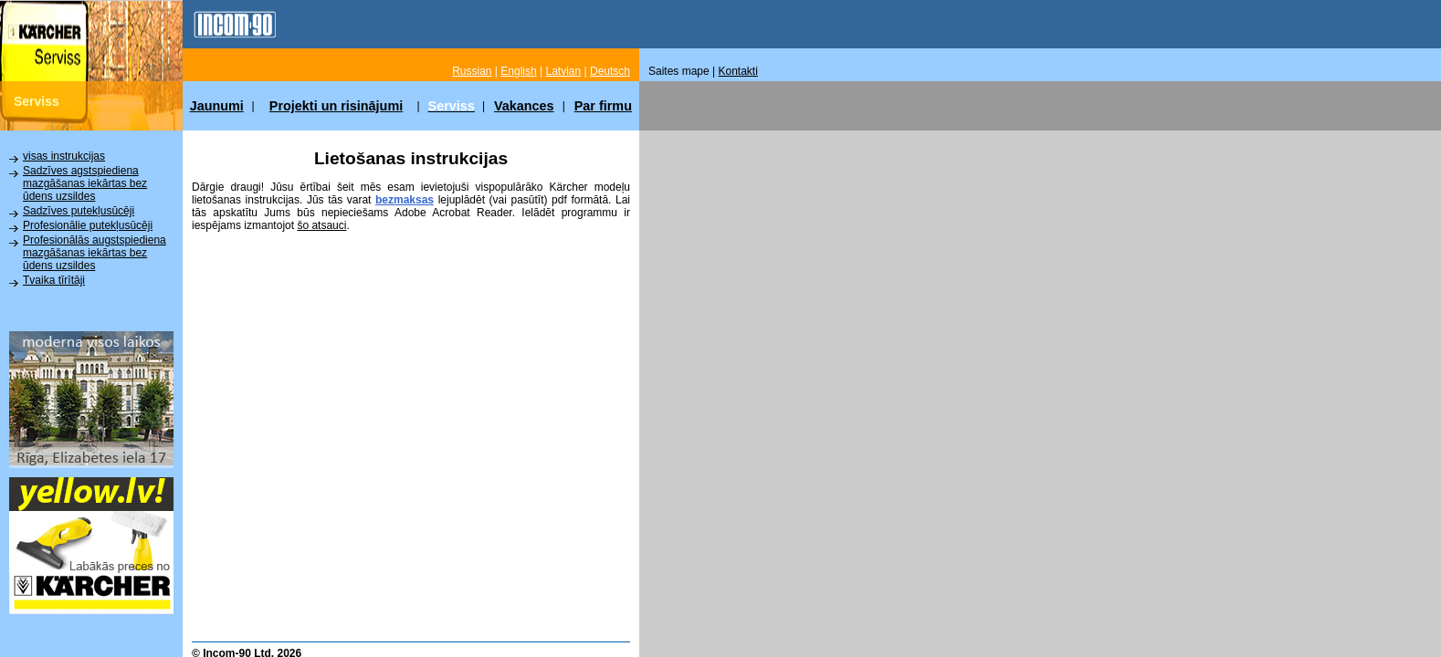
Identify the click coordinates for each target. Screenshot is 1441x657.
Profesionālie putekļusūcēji (88, 225)
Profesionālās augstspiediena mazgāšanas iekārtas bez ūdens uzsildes (94, 253)
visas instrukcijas (64, 156)
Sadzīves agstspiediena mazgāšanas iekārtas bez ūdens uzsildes (85, 183)
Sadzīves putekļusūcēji (78, 210)
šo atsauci (321, 225)
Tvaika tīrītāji (54, 280)
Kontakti (738, 71)
